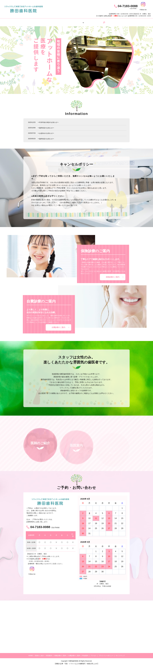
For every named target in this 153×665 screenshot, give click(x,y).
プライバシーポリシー (106, 654)
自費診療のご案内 (58, 326)
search (110, 21)
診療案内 (81, 21)
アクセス (102, 21)
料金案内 (91, 21)
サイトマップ (120, 654)
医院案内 (70, 21)
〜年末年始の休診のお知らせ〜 (48, 121)
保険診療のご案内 (112, 275)
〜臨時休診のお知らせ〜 (46, 126)
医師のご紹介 (57, 21)
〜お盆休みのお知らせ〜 (46, 131)
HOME (45, 21)
